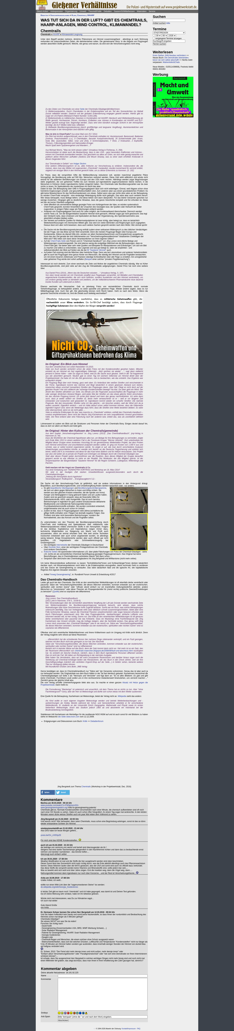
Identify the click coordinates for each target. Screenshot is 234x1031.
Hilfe (168, 23)
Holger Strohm (80, 164)
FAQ (138, 1029)
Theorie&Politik (95, 11)
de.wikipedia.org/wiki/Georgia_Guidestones (59, 887)
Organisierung (71, 11)
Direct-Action (42, 11)
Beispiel (88, 259)
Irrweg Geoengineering (60, 574)
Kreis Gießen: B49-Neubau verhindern (169, 55)
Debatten (108, 11)
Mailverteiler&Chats (171, 62)
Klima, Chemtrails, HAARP (83, 15)
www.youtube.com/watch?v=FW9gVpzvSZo (59, 805)
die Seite (62, 717)
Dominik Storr (54, 547)
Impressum (132, 1029)
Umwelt (83, 11)
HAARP (56, 34)
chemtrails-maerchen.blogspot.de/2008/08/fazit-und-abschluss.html (104, 651)
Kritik (85, 721)
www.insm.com (72, 717)
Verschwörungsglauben (59, 15)
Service (152, 11)
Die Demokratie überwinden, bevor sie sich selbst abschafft (171, 59)
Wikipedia (122, 696)
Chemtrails (86, 786)
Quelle (56, 591)
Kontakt (124, 1029)
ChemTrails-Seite (58, 241)
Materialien (142, 11)
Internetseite (61, 545)
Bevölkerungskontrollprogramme (92, 488)
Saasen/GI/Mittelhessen (124, 11)
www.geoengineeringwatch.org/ (54, 807)
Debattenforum (97, 721)
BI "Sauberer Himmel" (96, 250)
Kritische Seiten (50, 552)
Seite (82, 109)
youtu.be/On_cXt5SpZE (51, 835)
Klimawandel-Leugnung (72, 34)
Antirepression (56, 11)
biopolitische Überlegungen (62, 488)
